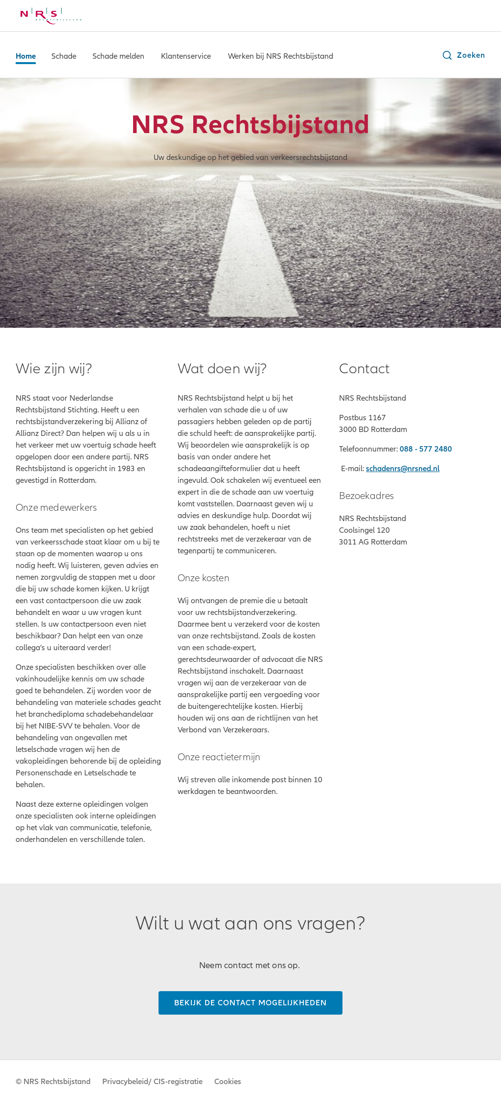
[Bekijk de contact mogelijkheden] (250, 1003)
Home (26, 56)
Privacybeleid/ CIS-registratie (152, 1082)
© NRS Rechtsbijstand (53, 1082)
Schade (63, 56)
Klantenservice (186, 56)
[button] (463, 55)
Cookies (227, 1082)
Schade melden (118, 56)
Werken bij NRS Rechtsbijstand (280, 56)
